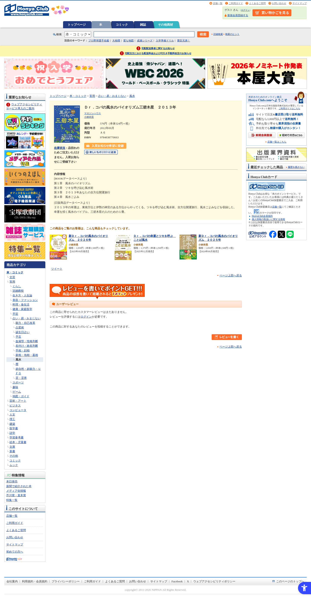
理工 (12, 419)
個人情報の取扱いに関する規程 (268, 219)
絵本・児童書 (18, 442)
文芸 (12, 277)
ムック (14, 465)
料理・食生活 (21, 304)
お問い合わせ (279, 3)
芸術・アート (18, 400)
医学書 (14, 428)
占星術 (20, 327)
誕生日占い (23, 332)
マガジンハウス (92, 113)
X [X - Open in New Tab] (188, 581)
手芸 (15, 313)
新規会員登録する (237, 15)
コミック (122, 24)
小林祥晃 (89, 117)
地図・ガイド (21, 396)
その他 (14, 455)
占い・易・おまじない (27, 318)
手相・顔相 (23, 350)
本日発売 (11, 481)
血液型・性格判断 (27, 341)
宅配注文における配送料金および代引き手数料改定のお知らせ (158, 53)
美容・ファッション (25, 300)
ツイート (56, 268)
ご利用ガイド (236, 3)
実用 (12, 281)
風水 (18, 359)
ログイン (245, 10)
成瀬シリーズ (144, 40)
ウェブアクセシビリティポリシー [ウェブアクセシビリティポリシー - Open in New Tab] (214, 581)
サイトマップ (299, 3)
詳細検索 (218, 34)
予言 (18, 336)
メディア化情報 (16, 490)
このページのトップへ (290, 581)
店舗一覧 (217, 3)
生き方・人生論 (22, 295)
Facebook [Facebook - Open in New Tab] (177, 581)
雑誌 (143, 24)
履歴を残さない (296, 167)
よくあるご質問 (257, 3)
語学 (12, 433)
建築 (12, 423)
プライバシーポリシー (66, 581)
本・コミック (14, 272)
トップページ (77, 24)
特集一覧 (11, 500)
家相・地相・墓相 (27, 355)
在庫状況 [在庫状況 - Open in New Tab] (59, 148)
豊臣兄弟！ (183, 40)
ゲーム (17, 391)
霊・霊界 (21, 378)
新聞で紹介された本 (19, 486)
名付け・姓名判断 (27, 345)
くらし (17, 286)
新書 (12, 451)
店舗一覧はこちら (276, 142)
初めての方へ (14, 551)
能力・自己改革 (25, 322)
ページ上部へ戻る (230, 275)
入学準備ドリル (165, 40)
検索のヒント (232, 34)
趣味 (15, 387)
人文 (12, 414)
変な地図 (128, 40)
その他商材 (165, 24)
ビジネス (15, 405)
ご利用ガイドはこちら (289, 108)
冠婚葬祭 (18, 290)
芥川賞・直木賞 (16, 495)
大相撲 (116, 40)
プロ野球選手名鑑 (98, 40)
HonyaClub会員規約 (262, 216)
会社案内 (12, 581)
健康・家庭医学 (22, 309)
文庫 (12, 446)
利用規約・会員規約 (34, 581)
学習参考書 (17, 437)
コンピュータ (18, 410)
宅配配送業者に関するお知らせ (158, 48)
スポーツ (18, 382)
